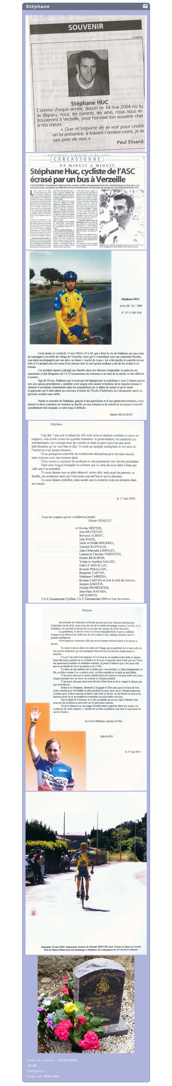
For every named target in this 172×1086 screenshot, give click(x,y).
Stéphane (39, 6)
